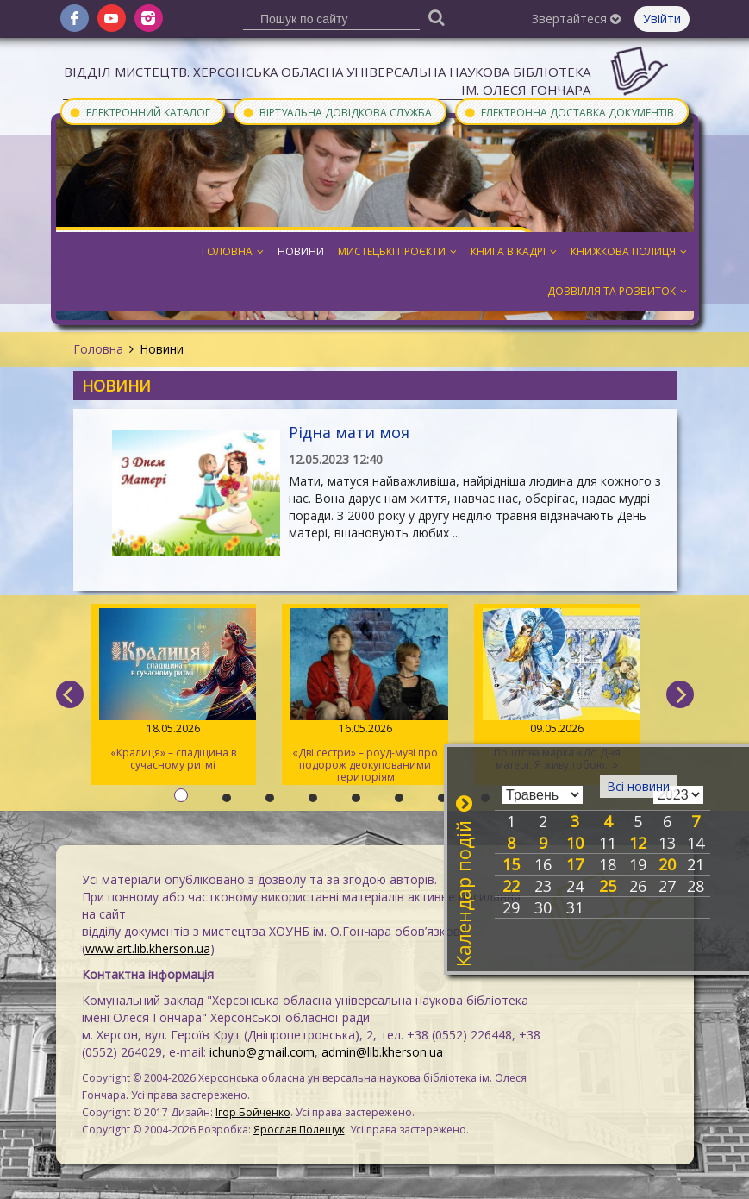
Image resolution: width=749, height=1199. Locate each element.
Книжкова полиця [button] (629, 251)
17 (575, 864)
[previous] (70, 694)
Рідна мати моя (349, 432)
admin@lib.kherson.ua (382, 1052)
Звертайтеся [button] (576, 18)
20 (667, 864)
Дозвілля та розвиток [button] (617, 291)
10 (575, 842)
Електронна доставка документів (569, 111)
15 (511, 864)
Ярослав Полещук (299, 1129)
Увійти (662, 18)
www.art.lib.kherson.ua (147, 948)
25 (607, 886)
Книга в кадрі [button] (514, 251)
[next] (680, 694)
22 (511, 886)
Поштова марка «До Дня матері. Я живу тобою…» (557, 690)
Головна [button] (233, 251)
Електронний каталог (139, 111)
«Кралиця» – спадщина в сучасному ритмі (173, 690)
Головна (98, 349)
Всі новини (638, 786)
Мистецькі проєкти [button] (397, 251)
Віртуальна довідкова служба (337, 111)
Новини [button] (301, 251)
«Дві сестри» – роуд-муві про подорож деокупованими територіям (365, 696)
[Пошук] (436, 16)
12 (637, 842)
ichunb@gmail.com (262, 1052)
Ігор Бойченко (252, 1112)
